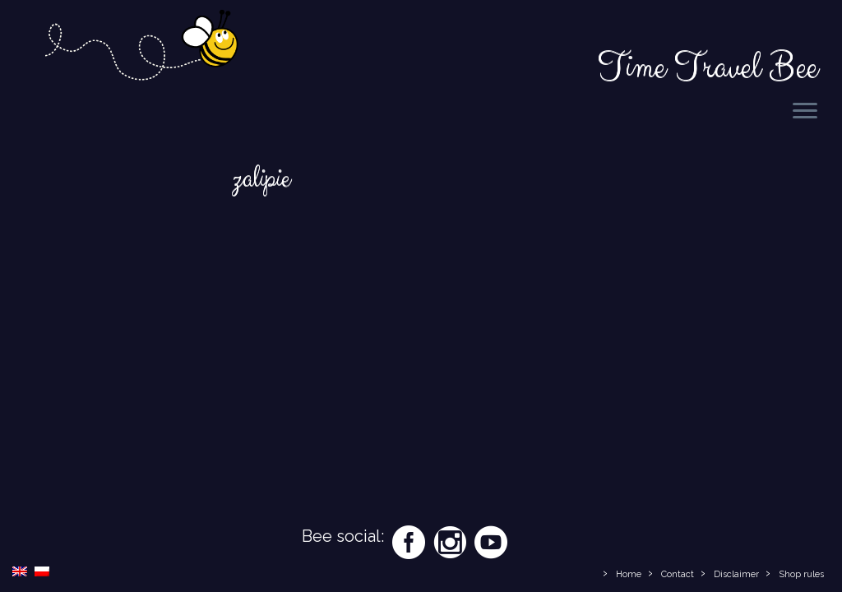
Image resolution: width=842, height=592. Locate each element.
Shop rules (801, 574)
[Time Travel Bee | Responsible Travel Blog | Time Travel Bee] (140, 47)
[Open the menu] (805, 111)
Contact (677, 574)
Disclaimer (736, 574)
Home (628, 574)
